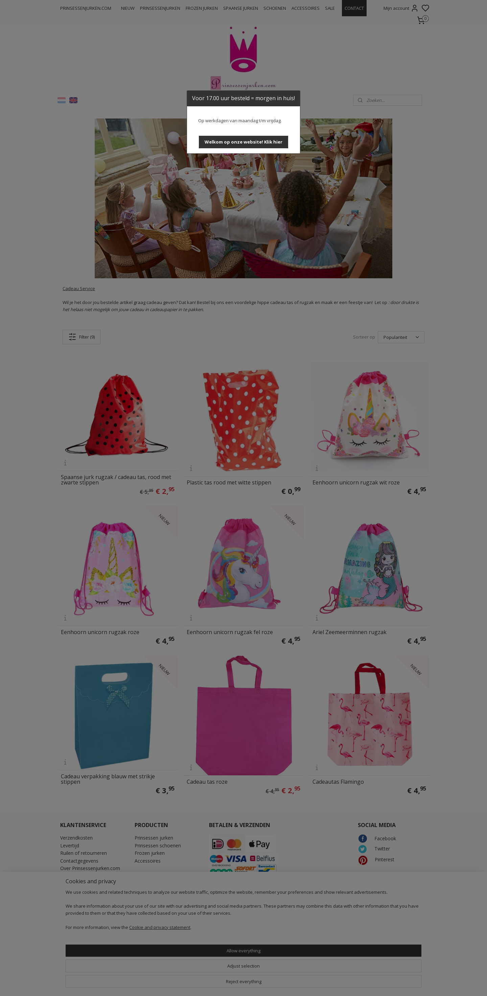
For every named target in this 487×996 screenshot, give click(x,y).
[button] (243, 142)
